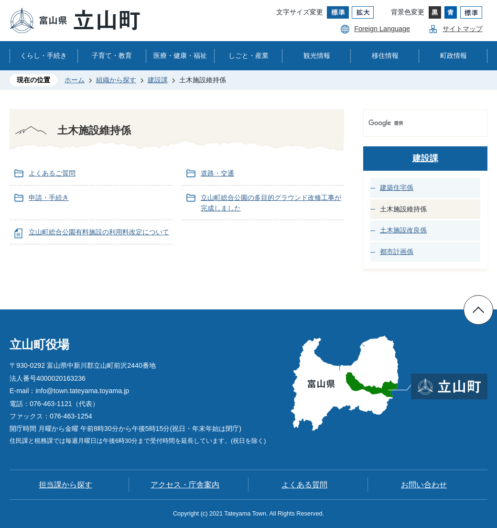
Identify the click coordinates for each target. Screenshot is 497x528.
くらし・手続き (43, 55)
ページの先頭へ (478, 310)
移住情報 (385, 55)
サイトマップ (463, 29)
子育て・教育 (112, 55)
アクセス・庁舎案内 (185, 485)
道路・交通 (217, 173)
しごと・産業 (248, 55)
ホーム (75, 80)
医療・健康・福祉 (180, 55)
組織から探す (116, 80)
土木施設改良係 (403, 230)
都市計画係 (396, 251)
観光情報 (316, 55)
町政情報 (453, 55)
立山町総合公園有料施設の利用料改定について (99, 232)
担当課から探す (65, 485)
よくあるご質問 (52, 173)
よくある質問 (304, 485)
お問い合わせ (424, 485)
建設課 (158, 80)
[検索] (415, 122)
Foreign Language (382, 29)
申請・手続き (49, 197)
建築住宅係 (396, 187)
